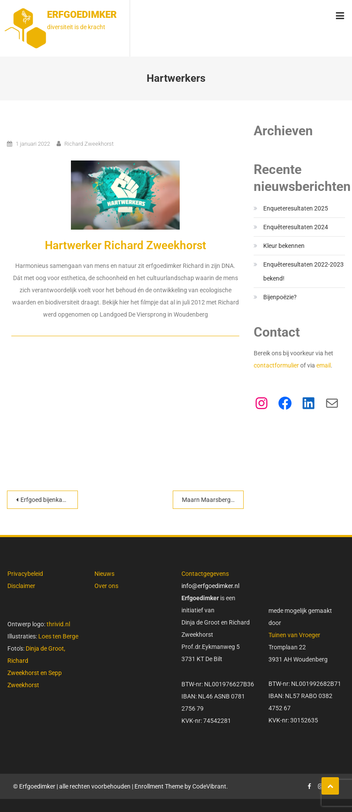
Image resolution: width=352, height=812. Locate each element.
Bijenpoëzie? (280, 297)
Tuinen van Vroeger (294, 635)
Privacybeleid (25, 573)
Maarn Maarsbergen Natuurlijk (213, 499)
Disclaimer (21, 585)
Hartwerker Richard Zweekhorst (125, 245)
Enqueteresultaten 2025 (295, 208)
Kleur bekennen (284, 245)
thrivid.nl (57, 624)
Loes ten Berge (58, 636)
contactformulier (277, 365)
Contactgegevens (205, 573)
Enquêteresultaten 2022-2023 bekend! (303, 271)
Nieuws (104, 573)
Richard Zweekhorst (89, 143)
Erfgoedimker (82, 14)
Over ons (106, 585)
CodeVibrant (209, 786)
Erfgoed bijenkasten (47, 499)
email (323, 365)
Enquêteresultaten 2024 (295, 227)
